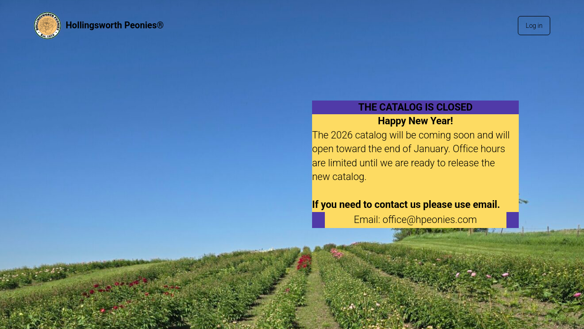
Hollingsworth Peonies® (115, 25)
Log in (534, 25)
